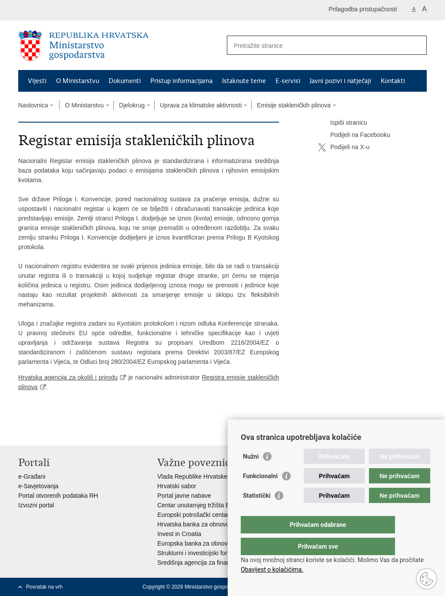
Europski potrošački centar (193, 514)
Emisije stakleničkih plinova (294, 105)
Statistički (256, 512)
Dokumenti (125, 81)
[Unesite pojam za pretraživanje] (317, 45)
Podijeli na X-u (343, 147)
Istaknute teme (244, 81)
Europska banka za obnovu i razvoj (204, 543)
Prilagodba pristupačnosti (363, 9)
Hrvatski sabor (176, 486)
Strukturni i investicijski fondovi (198, 552)
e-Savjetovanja (38, 486)
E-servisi (288, 81)
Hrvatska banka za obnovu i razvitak (206, 524)
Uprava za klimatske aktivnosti (201, 105)
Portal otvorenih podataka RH (58, 495)
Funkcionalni (260, 493)
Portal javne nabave (184, 495)
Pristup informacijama (181, 81)
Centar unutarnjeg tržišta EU (195, 505)
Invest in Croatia (179, 533)
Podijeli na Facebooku (354, 135)
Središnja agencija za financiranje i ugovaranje (220, 562)
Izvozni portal (36, 505)
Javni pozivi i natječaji (340, 81)
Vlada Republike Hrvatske (192, 476)
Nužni (251, 473)
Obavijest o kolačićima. (272, 569)
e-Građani (31, 476)
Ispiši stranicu (342, 123)
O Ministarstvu (77, 81)
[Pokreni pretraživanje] (416, 45)
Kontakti (393, 81)
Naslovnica (33, 105)
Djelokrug (132, 105)
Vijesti (37, 81)
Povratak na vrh (44, 587)
